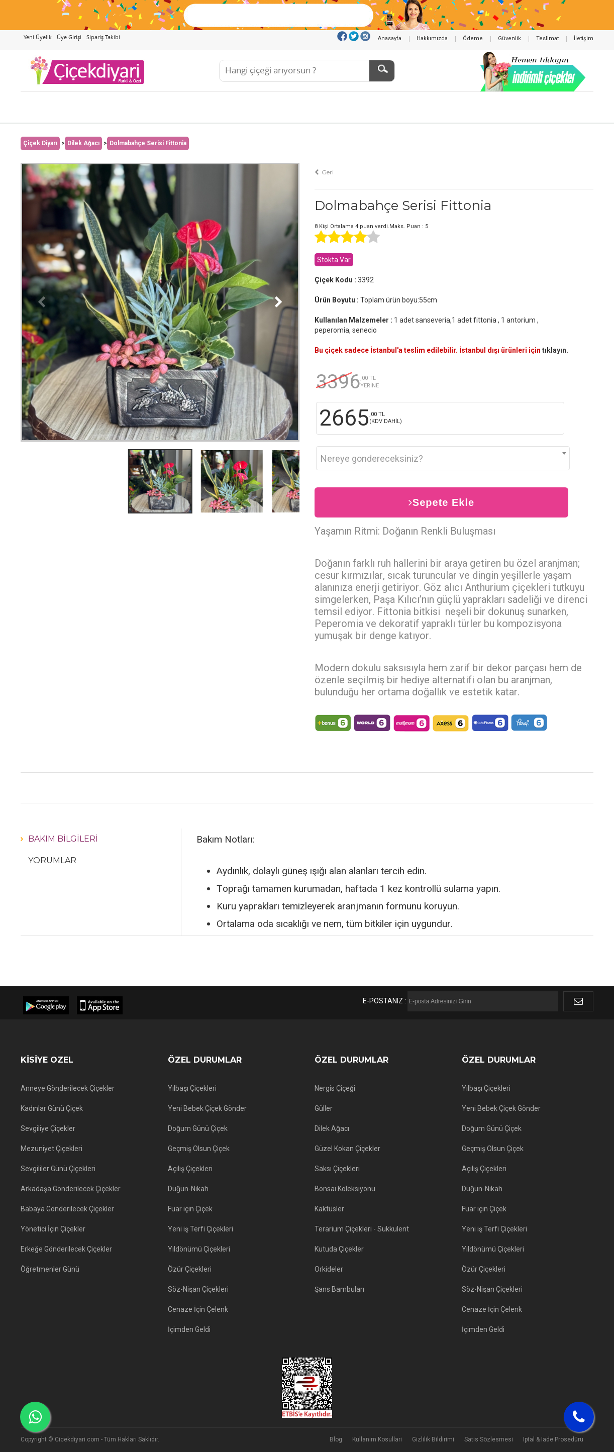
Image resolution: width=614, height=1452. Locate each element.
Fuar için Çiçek (190, 1209)
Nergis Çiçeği (335, 1088)
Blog (336, 1439)
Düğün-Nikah (188, 1189)
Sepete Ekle (441, 502)
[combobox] (443, 458)
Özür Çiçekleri (190, 1269)
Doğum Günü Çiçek (198, 1128)
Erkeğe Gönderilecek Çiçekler (66, 1249)
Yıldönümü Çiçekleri (199, 1249)
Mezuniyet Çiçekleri (51, 1149)
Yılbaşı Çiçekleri (192, 1088)
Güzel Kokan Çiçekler (347, 1149)
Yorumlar (52, 860)
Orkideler (329, 1269)
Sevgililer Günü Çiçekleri (58, 1169)
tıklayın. (555, 350)
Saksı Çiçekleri (337, 1169)
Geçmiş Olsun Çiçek (199, 1149)
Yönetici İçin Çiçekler (53, 1229)
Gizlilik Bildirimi (433, 1439)
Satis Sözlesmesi (488, 1439)
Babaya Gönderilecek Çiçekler (67, 1209)
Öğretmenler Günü (50, 1269)
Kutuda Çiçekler (339, 1249)
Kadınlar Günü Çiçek (52, 1108)
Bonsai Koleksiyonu (345, 1189)
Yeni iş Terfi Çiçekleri (200, 1229)
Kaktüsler (329, 1209)
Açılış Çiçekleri (190, 1169)
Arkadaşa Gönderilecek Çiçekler (71, 1189)
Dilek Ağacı (83, 143)
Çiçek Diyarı (40, 143)
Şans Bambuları (339, 1289)
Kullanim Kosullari (377, 1439)
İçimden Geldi (189, 1329)
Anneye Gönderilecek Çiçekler (68, 1088)
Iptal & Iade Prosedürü (553, 1439)
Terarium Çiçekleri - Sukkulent (362, 1229)
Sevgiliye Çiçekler (48, 1128)
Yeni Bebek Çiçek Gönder (207, 1108)
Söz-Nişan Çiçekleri (198, 1289)
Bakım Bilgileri (63, 839)
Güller (324, 1108)
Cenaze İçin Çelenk (198, 1309)
